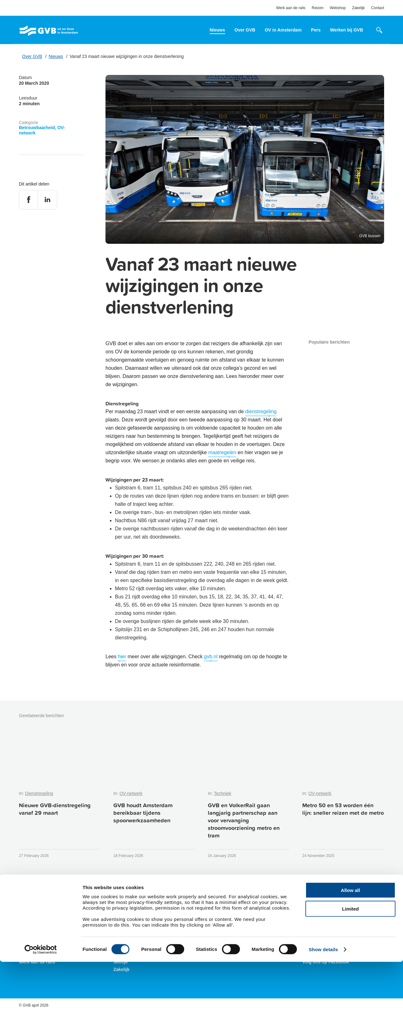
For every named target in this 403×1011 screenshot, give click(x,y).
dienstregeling (261, 411)
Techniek (222, 793)
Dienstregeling (39, 793)
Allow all (350, 939)
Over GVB (245, 29)
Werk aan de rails (290, 8)
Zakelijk (358, 8)
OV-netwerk (130, 793)
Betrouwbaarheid (37, 127)
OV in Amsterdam (283, 29)
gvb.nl (211, 656)
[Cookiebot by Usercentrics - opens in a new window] (40, 998)
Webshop (337, 8)
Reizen (317, 8)
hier (122, 656)
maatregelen (222, 452)
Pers (316, 29)
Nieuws (217, 29)
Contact (377, 8)
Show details (323, 998)
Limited (350, 958)
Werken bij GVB (346, 29)
